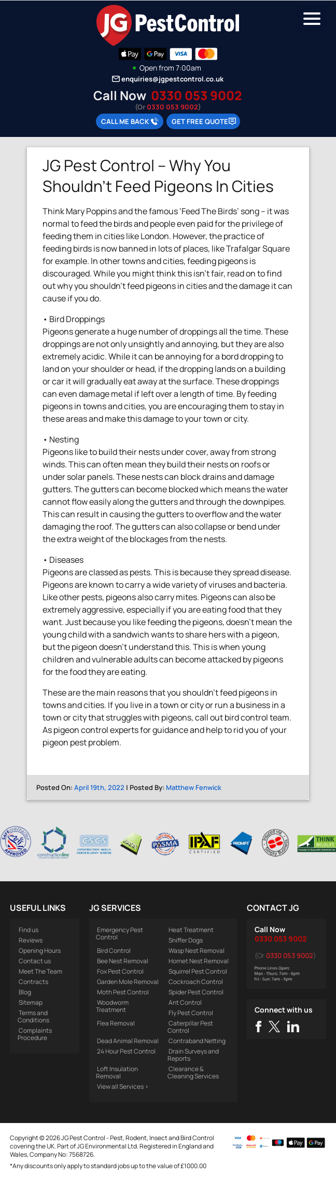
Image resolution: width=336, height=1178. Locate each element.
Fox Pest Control (120, 971)
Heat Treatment (191, 929)
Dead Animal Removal (128, 1040)
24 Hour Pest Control (126, 1051)
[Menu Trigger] (312, 18)
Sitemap (31, 1002)
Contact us (35, 961)
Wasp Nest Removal (197, 950)
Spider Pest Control (196, 992)
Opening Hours (40, 950)
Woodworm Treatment (112, 1006)
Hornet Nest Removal (199, 961)
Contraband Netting (197, 1040)
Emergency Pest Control (119, 933)
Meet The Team (40, 971)
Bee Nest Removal (122, 961)
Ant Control (185, 1002)
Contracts (33, 981)
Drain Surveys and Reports (193, 1055)
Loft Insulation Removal (117, 1072)
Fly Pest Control (191, 1012)
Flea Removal (116, 1023)
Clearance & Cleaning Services (193, 1072)
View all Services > (122, 1086)
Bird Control (114, 950)
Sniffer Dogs (186, 940)
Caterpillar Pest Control (190, 1027)
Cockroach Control (196, 981)
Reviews (31, 940)
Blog (25, 992)
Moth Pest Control (123, 992)
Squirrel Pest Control (198, 971)
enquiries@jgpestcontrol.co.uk (172, 79)
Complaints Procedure (35, 1034)
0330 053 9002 (196, 95)
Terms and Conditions (33, 1016)
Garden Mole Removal (128, 981)
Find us (28, 929)
